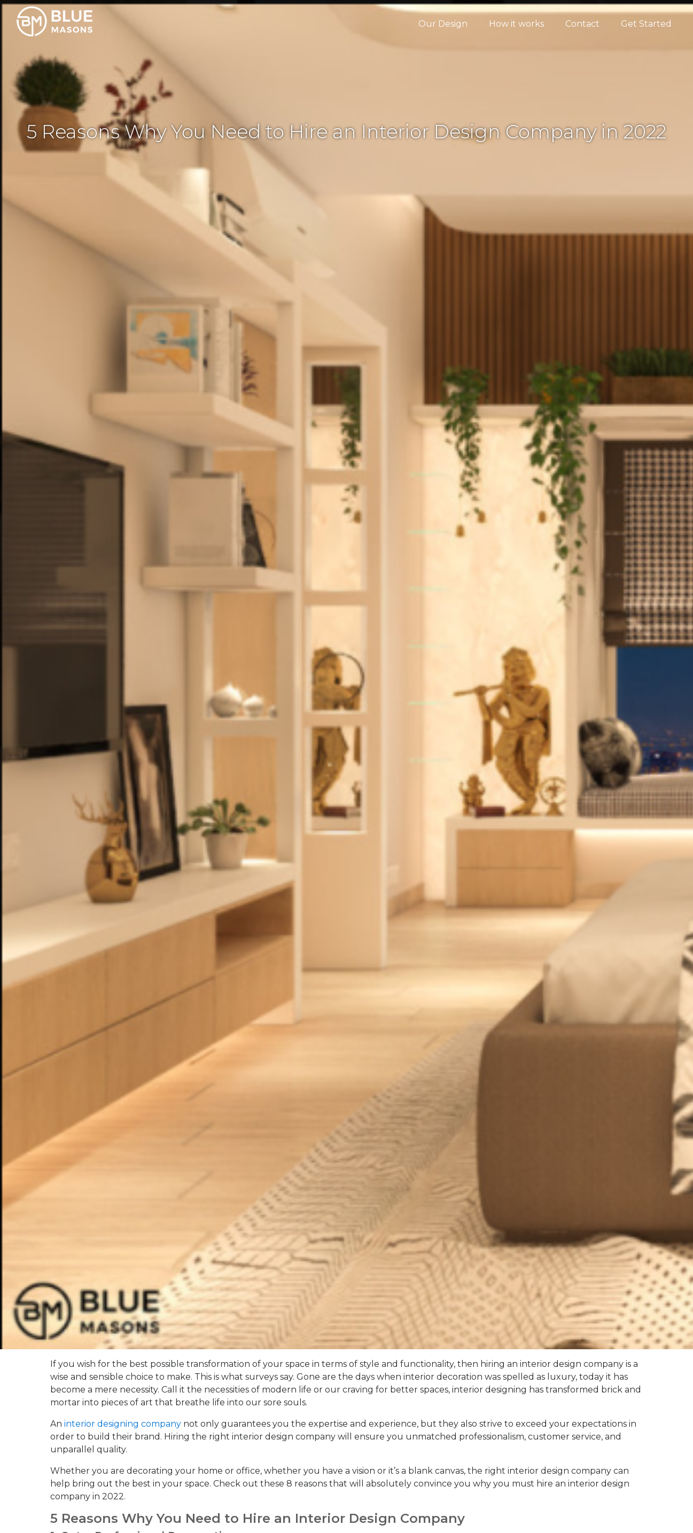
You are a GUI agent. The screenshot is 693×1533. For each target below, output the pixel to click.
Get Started (646, 24)
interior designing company (122, 1424)
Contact (582, 24)
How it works (516, 24)
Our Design (443, 24)
